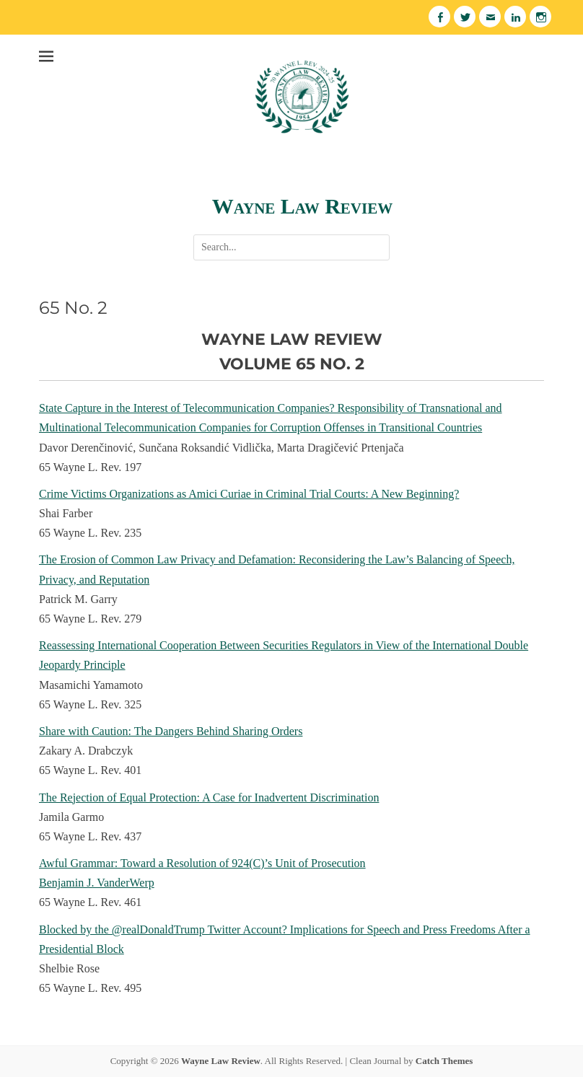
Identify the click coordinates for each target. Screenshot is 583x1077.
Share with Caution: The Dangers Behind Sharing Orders (170, 731)
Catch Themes (444, 1060)
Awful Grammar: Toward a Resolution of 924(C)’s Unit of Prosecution (202, 863)
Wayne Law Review (302, 206)
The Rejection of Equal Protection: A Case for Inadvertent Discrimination (209, 797)
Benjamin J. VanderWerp (96, 882)
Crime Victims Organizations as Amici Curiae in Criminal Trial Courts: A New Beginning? (249, 494)
